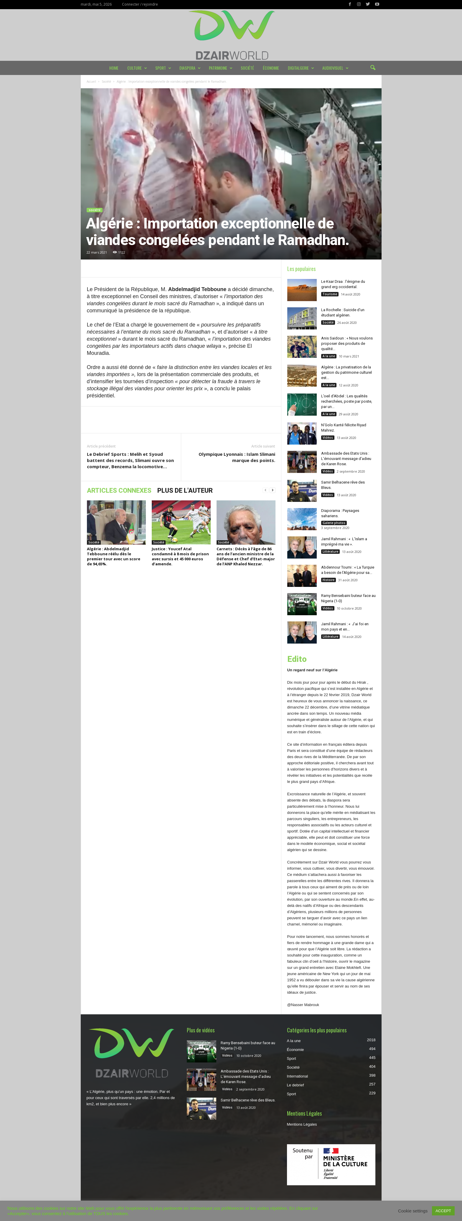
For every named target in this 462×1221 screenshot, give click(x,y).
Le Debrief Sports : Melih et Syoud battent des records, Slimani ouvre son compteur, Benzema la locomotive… (130, 460)
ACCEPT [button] (443, 1211)
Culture (137, 68)
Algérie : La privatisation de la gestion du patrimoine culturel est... (346, 372)
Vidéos (328, 437)
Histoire (328, 580)
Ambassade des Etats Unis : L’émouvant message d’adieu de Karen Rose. (346, 458)
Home (113, 68)
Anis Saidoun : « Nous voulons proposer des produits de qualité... (347, 343)
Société (247, 68)
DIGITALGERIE (301, 68)
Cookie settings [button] (413, 1211)
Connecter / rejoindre (140, 4)
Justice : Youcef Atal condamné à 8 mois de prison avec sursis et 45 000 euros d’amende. (180, 556)
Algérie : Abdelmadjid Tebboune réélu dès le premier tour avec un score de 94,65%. (113, 556)
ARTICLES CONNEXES (119, 490)
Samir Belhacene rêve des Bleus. (248, 1100)
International (297, 1076)
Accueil (91, 81)
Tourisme (330, 294)
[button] (372, 67)
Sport (163, 68)
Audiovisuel (335, 68)
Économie (271, 68)
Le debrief (295, 1085)
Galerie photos (334, 523)
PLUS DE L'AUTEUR (185, 490)
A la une (329, 356)
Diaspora (190, 68)
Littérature (330, 551)
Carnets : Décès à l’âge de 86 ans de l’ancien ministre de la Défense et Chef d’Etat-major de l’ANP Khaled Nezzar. (246, 556)
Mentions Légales (302, 1124)
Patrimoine (220, 68)
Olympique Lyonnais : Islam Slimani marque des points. (237, 457)
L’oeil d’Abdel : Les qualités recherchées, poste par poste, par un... (346, 401)
